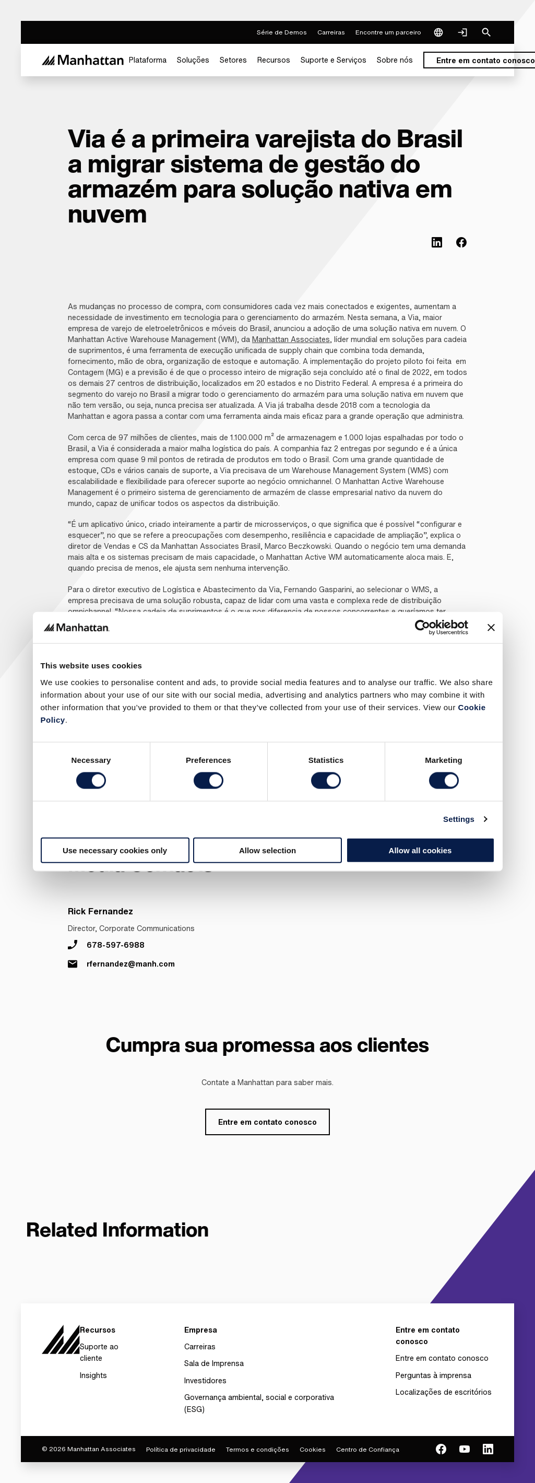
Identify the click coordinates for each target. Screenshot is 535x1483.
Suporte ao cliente (99, 1352)
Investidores (205, 1380)
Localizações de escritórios (444, 1391)
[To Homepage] (61, 1339)
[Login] (462, 32)
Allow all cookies (420, 849)
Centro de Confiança (367, 1449)
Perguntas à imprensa (433, 1375)
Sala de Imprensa (214, 1363)
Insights (93, 1375)
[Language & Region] (438, 32)
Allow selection (267, 849)
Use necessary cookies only (115, 849)
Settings (458, 819)
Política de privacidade (181, 1449)
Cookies (313, 1449)
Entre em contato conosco (442, 1357)
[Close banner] (491, 627)
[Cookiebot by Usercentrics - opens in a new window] (422, 627)
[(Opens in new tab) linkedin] (437, 242)
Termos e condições (257, 1449)
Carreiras (200, 1346)
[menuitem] (148, 60)
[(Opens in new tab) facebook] (461, 242)
